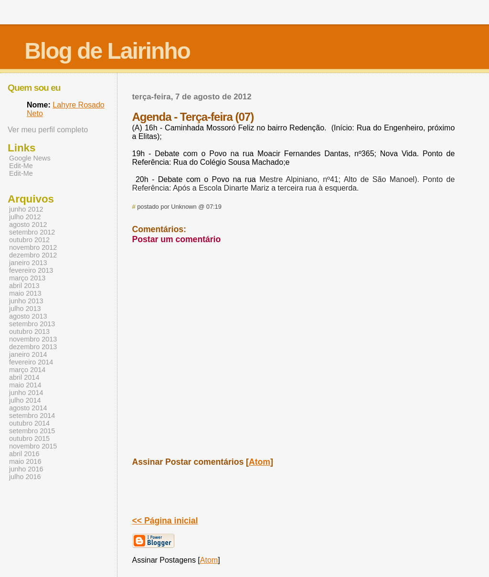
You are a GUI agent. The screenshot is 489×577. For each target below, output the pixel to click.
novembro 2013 (33, 339)
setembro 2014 (32, 415)
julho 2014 (25, 400)
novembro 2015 (33, 446)
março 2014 (27, 370)
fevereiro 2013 (31, 270)
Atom (259, 462)
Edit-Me (21, 166)
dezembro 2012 (33, 255)
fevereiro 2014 (31, 362)
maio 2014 (25, 385)
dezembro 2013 (33, 347)
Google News (30, 158)
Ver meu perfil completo (48, 130)
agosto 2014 (28, 408)
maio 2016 (25, 461)
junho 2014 (26, 392)
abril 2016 (24, 454)
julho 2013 (25, 308)
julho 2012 (25, 217)
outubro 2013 (29, 331)
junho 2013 (26, 301)
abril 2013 (24, 285)
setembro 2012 (32, 232)
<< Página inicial (165, 520)
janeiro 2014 (28, 354)
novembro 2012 (33, 247)
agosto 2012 (28, 224)
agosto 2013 (28, 316)
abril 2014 (24, 377)
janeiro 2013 (28, 263)
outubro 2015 (29, 438)
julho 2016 (25, 477)
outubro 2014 (29, 423)
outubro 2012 (29, 240)
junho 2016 (26, 469)
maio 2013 (25, 293)
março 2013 (27, 278)
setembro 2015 (32, 431)
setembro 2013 (32, 324)
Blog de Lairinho (107, 51)
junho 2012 (26, 209)
